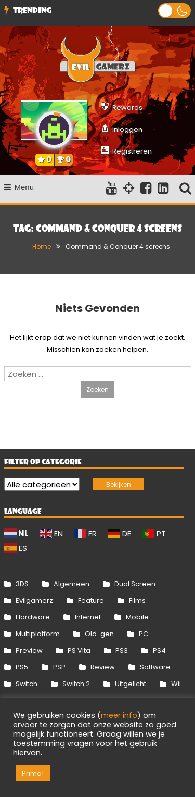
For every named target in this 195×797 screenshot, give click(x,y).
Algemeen (71, 584)
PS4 (159, 650)
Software (155, 667)
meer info (119, 715)
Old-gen (99, 634)
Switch (26, 684)
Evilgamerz (34, 600)
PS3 (121, 650)
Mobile (137, 617)
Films (137, 600)
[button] (174, 10)
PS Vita (79, 650)
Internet (88, 617)
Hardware (33, 617)
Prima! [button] (33, 773)
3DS (22, 584)
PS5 (22, 667)
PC (143, 634)
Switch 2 (76, 684)
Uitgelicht (130, 684)
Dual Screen (134, 584)
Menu (19, 187)
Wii (176, 684)
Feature (91, 600)
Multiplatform (38, 634)
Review (102, 667)
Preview (29, 650)
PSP (59, 667)
